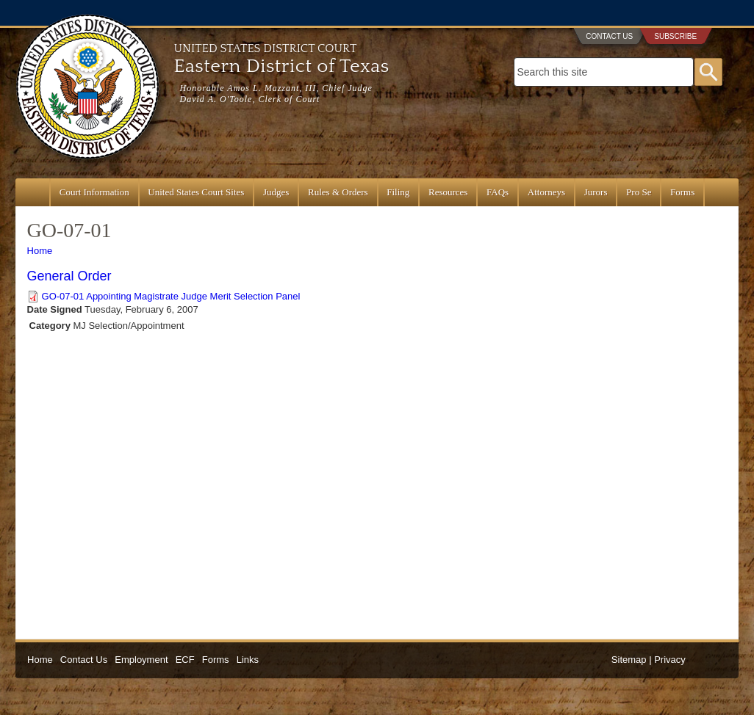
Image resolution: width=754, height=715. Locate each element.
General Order (69, 276)
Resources (447, 191)
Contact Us (609, 36)
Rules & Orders (338, 191)
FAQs (497, 191)
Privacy (670, 659)
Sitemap (629, 659)
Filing (398, 191)
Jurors (596, 191)
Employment (141, 659)
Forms (682, 191)
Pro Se (638, 191)
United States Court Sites (196, 191)
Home (40, 250)
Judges (276, 191)
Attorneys (546, 191)
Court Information (94, 191)
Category (50, 325)
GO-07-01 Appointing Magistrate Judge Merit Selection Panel (171, 296)
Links (248, 659)
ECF (185, 659)
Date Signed (54, 309)
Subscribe (675, 36)
